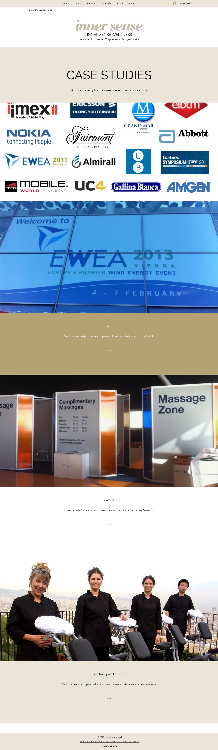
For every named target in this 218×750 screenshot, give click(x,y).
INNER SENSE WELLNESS (109, 34)
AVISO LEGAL (109, 745)
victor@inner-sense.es (40, 9)
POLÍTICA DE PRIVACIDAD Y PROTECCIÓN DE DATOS (109, 741)
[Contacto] (109, 350)
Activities (85, 39)
